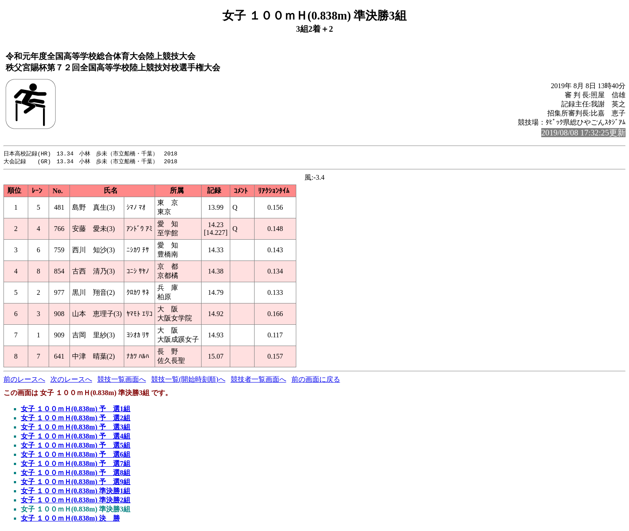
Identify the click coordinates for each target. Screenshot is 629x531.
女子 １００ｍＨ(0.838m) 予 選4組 (75, 437)
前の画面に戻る (315, 380)
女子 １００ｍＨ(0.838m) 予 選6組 (75, 455)
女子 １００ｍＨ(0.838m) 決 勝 (70, 519)
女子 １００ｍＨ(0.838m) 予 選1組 (75, 409)
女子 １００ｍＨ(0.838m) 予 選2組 (75, 418)
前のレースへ (24, 380)
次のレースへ (71, 380)
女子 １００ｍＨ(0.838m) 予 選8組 (75, 473)
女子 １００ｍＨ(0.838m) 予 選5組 (75, 446)
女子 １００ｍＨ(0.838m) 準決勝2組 (75, 501)
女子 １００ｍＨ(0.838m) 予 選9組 (75, 482)
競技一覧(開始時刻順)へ (188, 380)
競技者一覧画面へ (258, 380)
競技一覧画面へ (121, 380)
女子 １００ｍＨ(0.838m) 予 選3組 (75, 428)
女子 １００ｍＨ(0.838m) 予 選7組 (75, 464)
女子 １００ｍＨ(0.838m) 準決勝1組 (75, 491)
